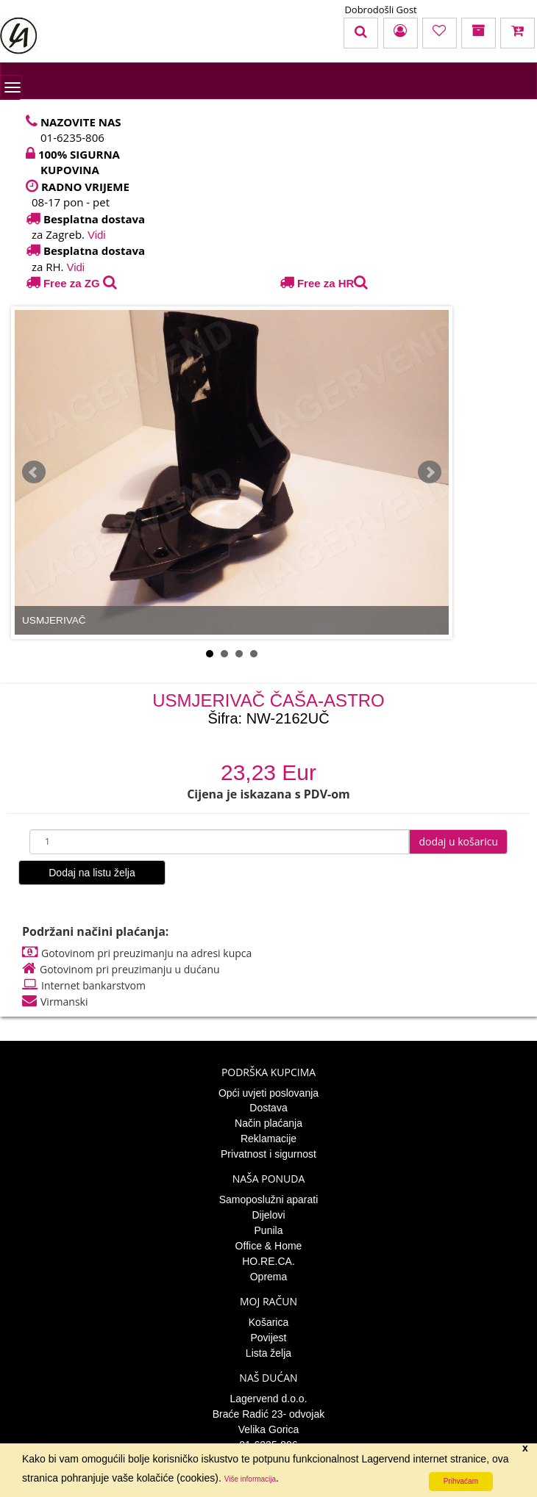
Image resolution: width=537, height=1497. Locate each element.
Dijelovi (268, 1215)
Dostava (268, 1108)
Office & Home (268, 1246)
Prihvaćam (461, 1481)
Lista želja (268, 1353)
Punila (269, 1230)
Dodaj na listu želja (92, 873)
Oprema (269, 1277)
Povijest (268, 1337)
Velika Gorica (268, 1429)
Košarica (268, 1322)
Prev (34, 472)
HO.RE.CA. (268, 1261)
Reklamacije (268, 1138)
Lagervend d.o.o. (268, 1398)
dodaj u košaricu (458, 841)
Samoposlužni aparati (269, 1199)
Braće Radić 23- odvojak (269, 1414)
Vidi (97, 234)
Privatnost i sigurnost (268, 1154)
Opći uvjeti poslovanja (268, 1093)
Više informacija (250, 1479)
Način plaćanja (268, 1123)
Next (429, 472)
